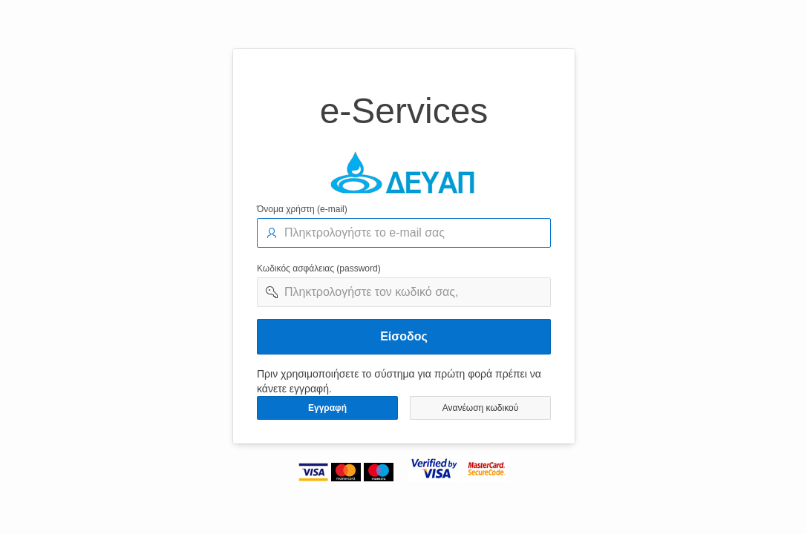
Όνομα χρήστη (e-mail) (302, 209)
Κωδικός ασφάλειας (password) (319, 268)
